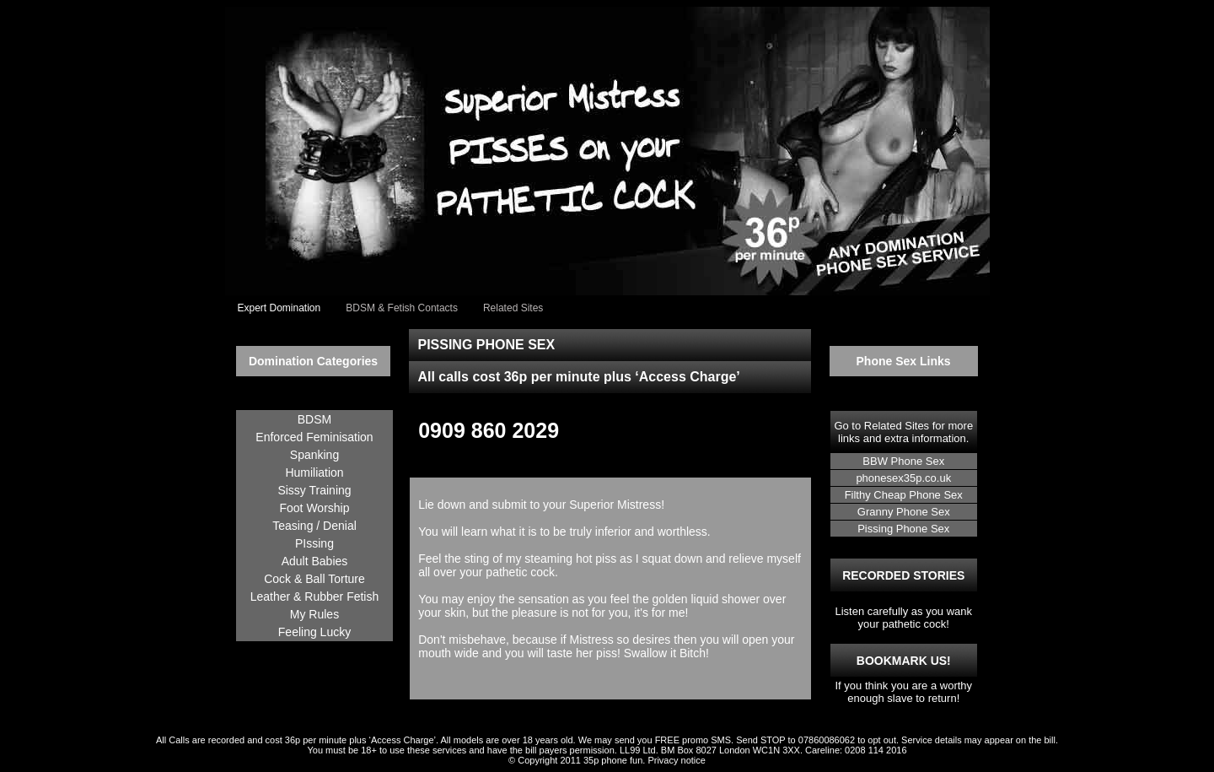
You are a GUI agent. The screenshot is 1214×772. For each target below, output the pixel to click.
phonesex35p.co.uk (903, 478)
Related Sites (896, 425)
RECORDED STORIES (903, 575)
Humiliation (314, 472)
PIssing (314, 543)
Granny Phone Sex (903, 511)
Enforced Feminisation (314, 437)
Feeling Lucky (314, 632)
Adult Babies (315, 561)
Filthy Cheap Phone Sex (904, 495)
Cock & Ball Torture (314, 579)
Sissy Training (314, 490)
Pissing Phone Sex (903, 528)
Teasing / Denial (314, 525)
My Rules (314, 614)
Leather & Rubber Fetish (314, 596)
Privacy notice (676, 760)
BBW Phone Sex (903, 461)
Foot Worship (315, 508)
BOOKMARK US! (904, 660)
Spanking (314, 455)
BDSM (314, 419)
